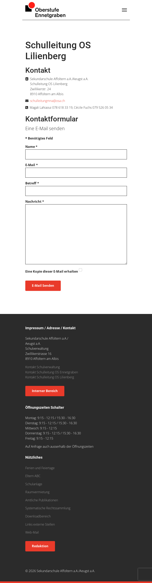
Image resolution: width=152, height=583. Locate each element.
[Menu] (124, 10)
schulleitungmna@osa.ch (47, 101)
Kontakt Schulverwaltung (42, 367)
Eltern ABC (32, 476)
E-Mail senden (43, 285)
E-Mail (31, 165)
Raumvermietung (37, 492)
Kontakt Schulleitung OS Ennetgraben (51, 372)
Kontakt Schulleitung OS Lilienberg (49, 377)
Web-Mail (32, 532)
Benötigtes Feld (39, 138)
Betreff (32, 183)
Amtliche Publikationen (41, 500)
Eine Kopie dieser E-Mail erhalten (51, 271)
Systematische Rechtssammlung (47, 508)
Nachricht (34, 201)
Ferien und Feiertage (40, 468)
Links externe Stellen (40, 524)
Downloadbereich (38, 516)
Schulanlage (33, 484)
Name (31, 147)
